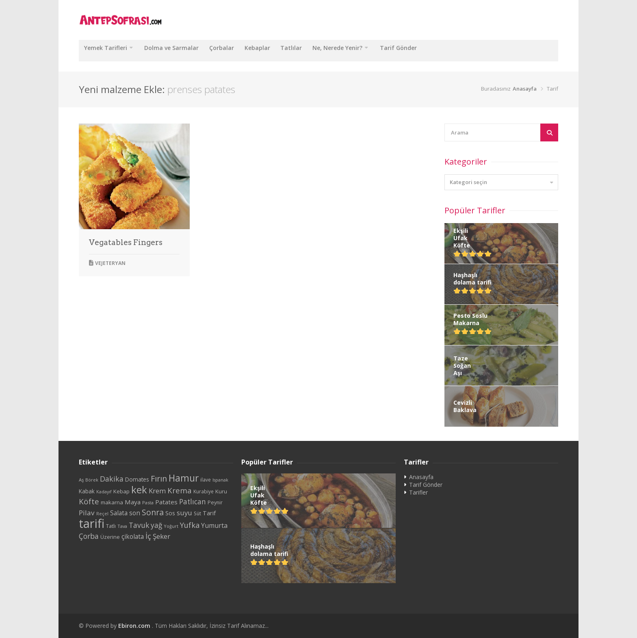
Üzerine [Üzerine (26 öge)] (110, 536)
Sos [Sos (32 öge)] (170, 513)
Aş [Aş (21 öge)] (81, 480)
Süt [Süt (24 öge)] (197, 513)
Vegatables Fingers (125, 242)
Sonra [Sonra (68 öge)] (153, 512)
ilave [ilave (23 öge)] (205, 479)
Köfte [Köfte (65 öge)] (89, 501)
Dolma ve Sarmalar (180, 50)
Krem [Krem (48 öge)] (157, 490)
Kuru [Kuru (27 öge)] (221, 491)
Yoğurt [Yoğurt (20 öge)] (171, 526)
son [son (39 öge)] (134, 512)
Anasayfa (525, 88)
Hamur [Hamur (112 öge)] (184, 478)
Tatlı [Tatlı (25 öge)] (111, 526)
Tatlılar (317, 50)
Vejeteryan (110, 263)
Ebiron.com (135, 625)
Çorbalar (236, 50)
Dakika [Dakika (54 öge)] (112, 479)
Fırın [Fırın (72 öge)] (159, 478)
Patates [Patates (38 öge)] (166, 502)
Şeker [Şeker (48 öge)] (161, 536)
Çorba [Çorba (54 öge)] (89, 536)
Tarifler (418, 492)
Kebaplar (277, 50)
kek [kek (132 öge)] (139, 489)
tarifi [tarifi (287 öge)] (91, 523)
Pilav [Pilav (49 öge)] (87, 512)
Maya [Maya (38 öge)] (133, 502)
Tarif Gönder (436, 50)
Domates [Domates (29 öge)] (137, 479)
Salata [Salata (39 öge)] (119, 512)
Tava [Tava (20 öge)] (122, 526)
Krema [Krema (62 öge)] (179, 490)
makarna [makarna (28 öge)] (112, 502)
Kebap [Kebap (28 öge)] (121, 491)
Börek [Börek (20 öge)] (91, 480)
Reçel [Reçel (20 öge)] (102, 513)
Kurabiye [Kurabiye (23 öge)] (203, 491)
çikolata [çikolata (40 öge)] (132, 536)
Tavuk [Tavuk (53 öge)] (139, 525)
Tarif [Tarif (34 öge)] (209, 513)
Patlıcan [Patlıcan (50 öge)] (192, 501)
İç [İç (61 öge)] (148, 536)
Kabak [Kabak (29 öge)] (87, 491)
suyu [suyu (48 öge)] (184, 512)
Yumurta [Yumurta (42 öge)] (214, 525)
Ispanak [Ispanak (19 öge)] (220, 480)
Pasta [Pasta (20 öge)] (148, 502)
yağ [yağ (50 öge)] (156, 525)
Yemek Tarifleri (108, 50)
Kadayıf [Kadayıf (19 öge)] (104, 492)
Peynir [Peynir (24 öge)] (215, 502)
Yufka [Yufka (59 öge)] (189, 525)
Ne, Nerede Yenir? (369, 50)
